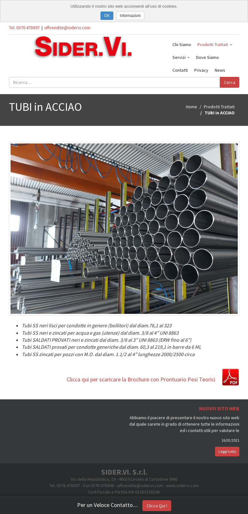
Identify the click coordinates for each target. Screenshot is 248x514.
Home (191, 107)
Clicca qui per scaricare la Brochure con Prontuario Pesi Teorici (141, 379)
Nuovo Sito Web (219, 408)
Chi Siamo (181, 44)
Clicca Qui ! (157, 506)
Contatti (180, 70)
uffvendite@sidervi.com (67, 27)
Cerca (229, 82)
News (220, 70)
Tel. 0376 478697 (24, 27)
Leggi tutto (227, 451)
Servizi (181, 57)
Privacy (201, 70)
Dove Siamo (207, 57)
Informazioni (130, 15)
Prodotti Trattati (214, 44)
